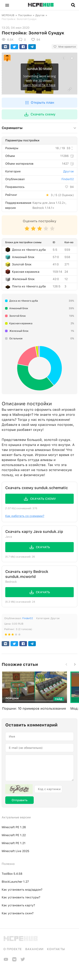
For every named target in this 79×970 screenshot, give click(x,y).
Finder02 (68, 179)
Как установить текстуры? (21, 897)
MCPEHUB (8, 15)
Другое (39, 15)
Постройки (25, 15)
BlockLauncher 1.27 (15, 881)
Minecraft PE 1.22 (14, 835)
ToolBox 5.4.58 (12, 873)
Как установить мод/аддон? (22, 889)
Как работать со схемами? (24, 516)
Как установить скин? (17, 913)
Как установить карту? (18, 905)
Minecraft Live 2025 (15, 851)
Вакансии (34, 949)
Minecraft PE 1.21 (13, 843)
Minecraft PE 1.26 (14, 827)
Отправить (19, 800)
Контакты (56, 949)
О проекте (12, 949)
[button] (7, 5)
